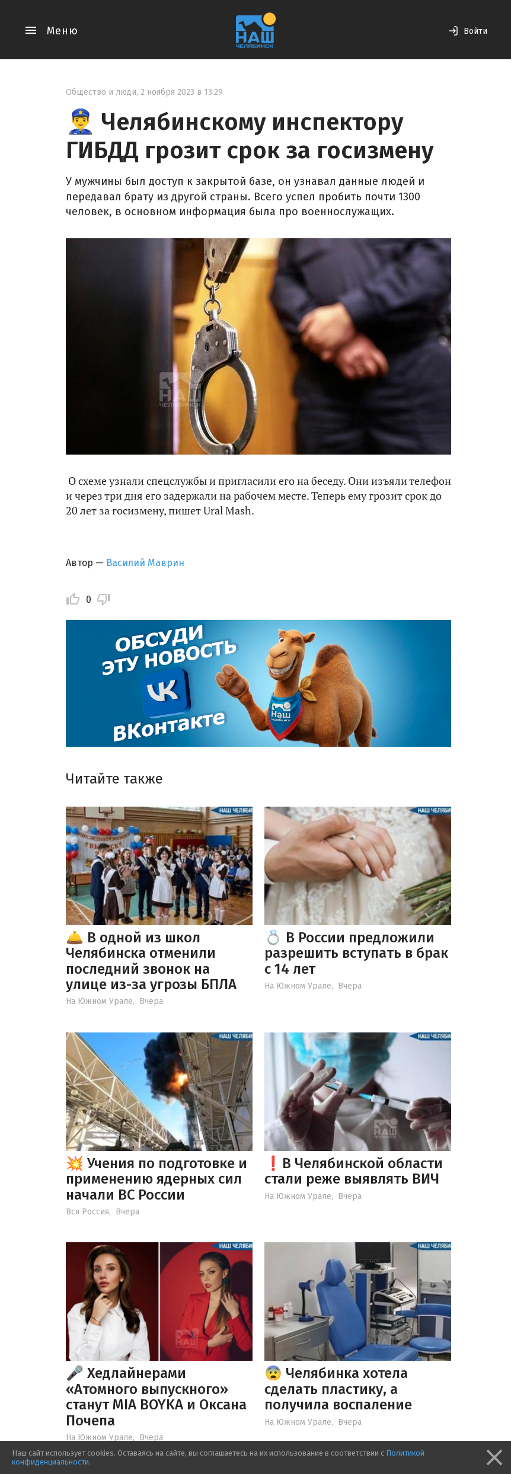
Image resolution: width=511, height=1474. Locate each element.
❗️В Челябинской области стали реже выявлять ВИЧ (353, 1171)
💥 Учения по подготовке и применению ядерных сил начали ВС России (156, 1179)
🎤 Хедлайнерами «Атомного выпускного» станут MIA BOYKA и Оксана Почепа (156, 1396)
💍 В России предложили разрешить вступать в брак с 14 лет (356, 953)
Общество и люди (101, 92)
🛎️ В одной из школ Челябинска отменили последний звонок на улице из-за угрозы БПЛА (151, 961)
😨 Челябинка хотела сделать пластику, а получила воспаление (338, 1389)
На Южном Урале (99, 1001)
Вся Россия (87, 1212)
